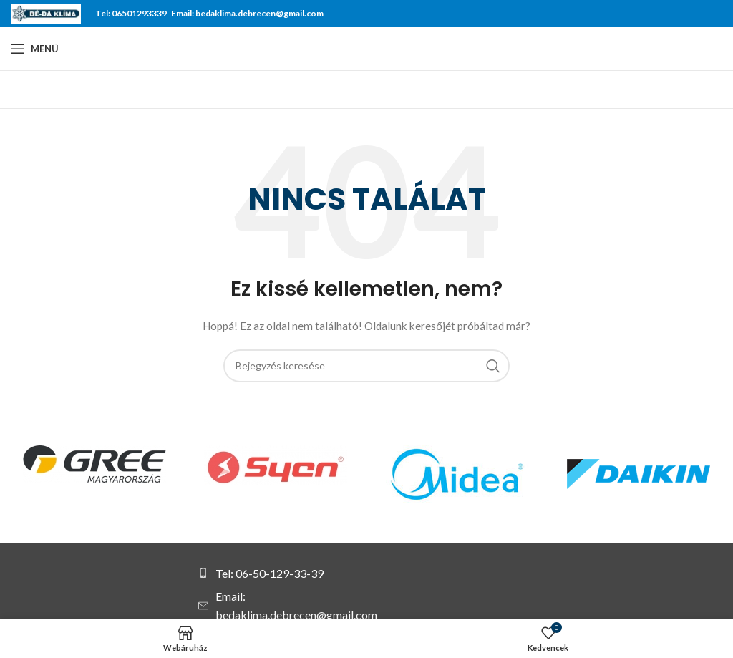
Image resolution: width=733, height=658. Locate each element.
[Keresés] (366, 365)
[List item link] (283, 573)
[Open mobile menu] (35, 48)
